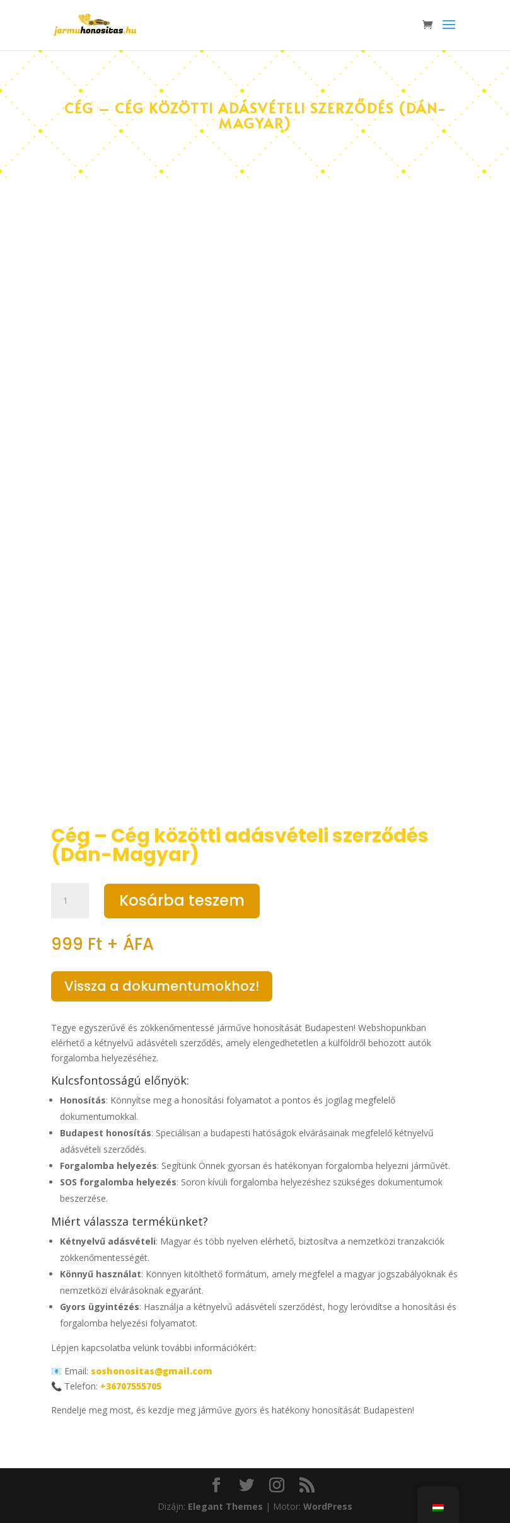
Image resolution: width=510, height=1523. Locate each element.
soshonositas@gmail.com (151, 1371)
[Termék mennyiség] (70, 900)
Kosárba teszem (182, 900)
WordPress (327, 1506)
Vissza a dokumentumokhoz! (161, 986)
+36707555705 (130, 1386)
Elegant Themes (225, 1506)
